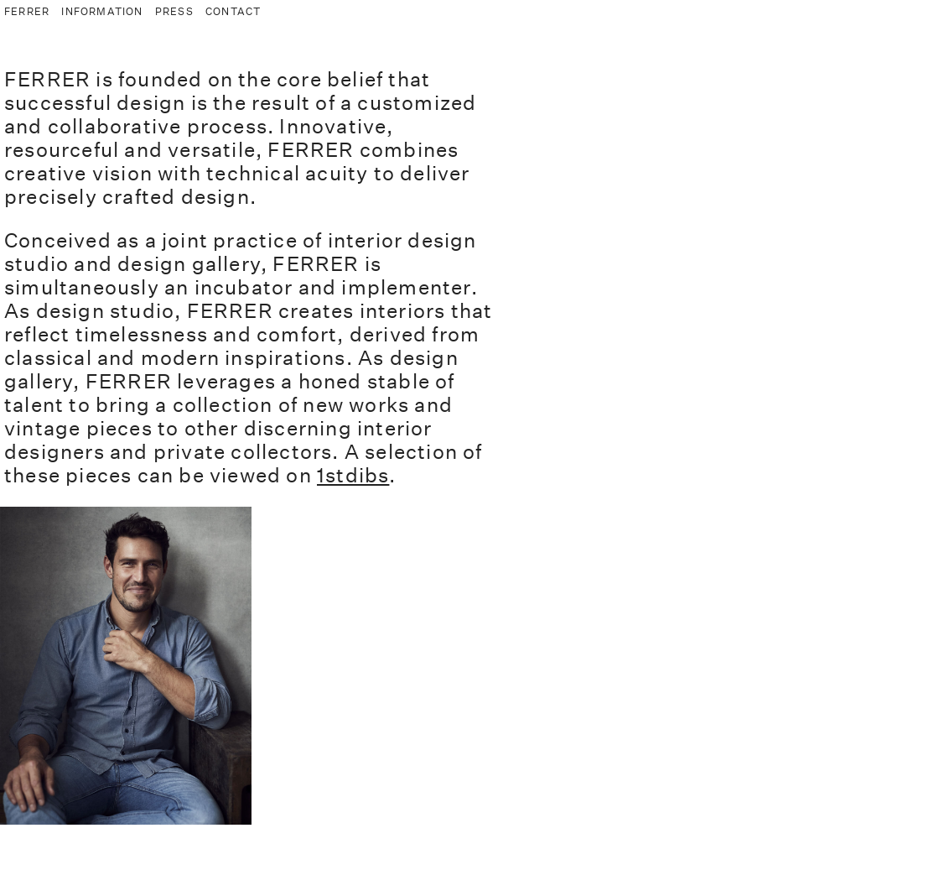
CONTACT (233, 11)
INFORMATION (102, 11)
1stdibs (353, 475)
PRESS (174, 11)
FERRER (26, 11)
